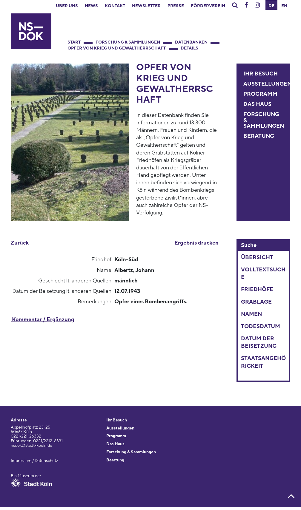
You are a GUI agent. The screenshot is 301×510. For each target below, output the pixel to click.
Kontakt (115, 6)
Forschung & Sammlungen (128, 42)
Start (74, 42)
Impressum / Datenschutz (34, 460)
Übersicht (257, 257)
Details (189, 48)
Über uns (67, 6)
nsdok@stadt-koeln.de (31, 445)
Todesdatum (260, 326)
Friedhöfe (257, 289)
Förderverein (208, 6)
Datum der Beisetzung (259, 342)
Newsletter (146, 6)
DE (271, 6)
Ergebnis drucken (196, 242)
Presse (176, 6)
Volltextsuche (263, 273)
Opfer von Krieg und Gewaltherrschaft (116, 48)
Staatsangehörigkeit (263, 362)
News (91, 6)
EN (284, 6)
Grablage (256, 302)
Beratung (258, 136)
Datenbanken (191, 42)
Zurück (20, 242)
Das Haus (257, 104)
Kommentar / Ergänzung (42, 319)
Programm (260, 94)
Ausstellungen (267, 84)
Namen (251, 314)
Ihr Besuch (260, 73)
